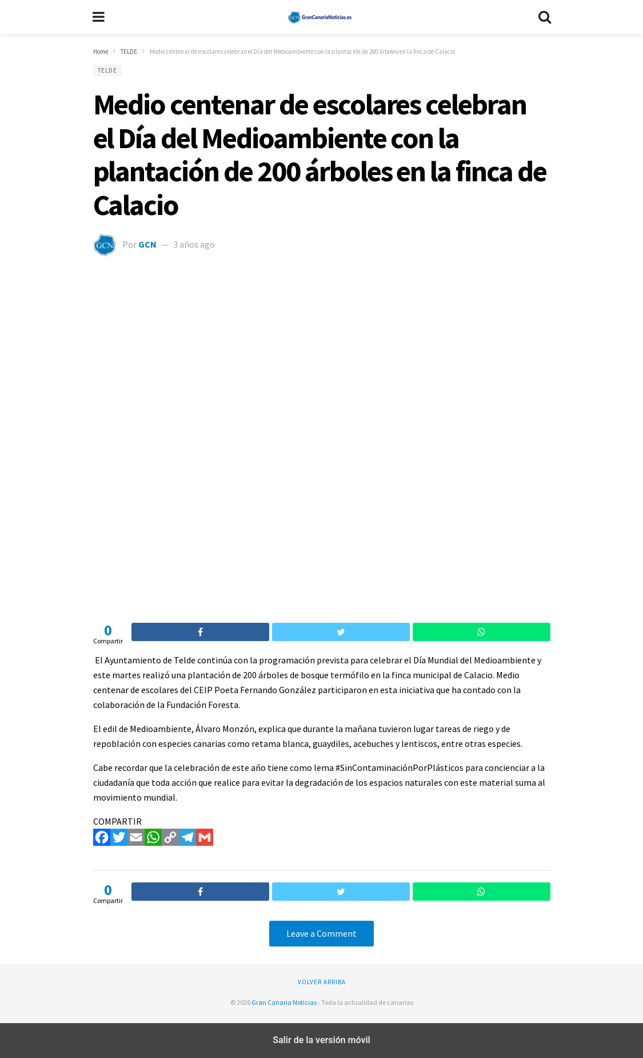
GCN (147, 244)
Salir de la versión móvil (321, 1040)
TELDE (107, 70)
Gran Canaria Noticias (284, 1002)
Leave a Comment (321, 933)
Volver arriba (322, 982)
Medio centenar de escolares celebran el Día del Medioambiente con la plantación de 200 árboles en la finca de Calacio (319, 154)
